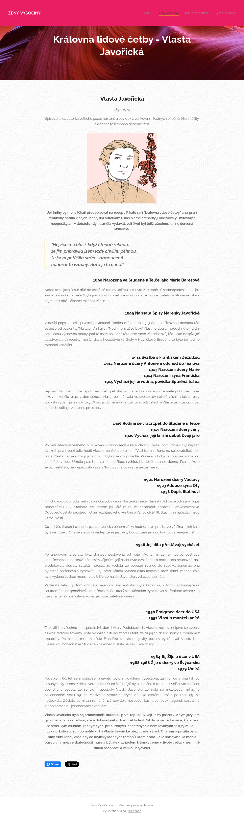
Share (53, 764)
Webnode (134, 811)
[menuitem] (143, 13)
